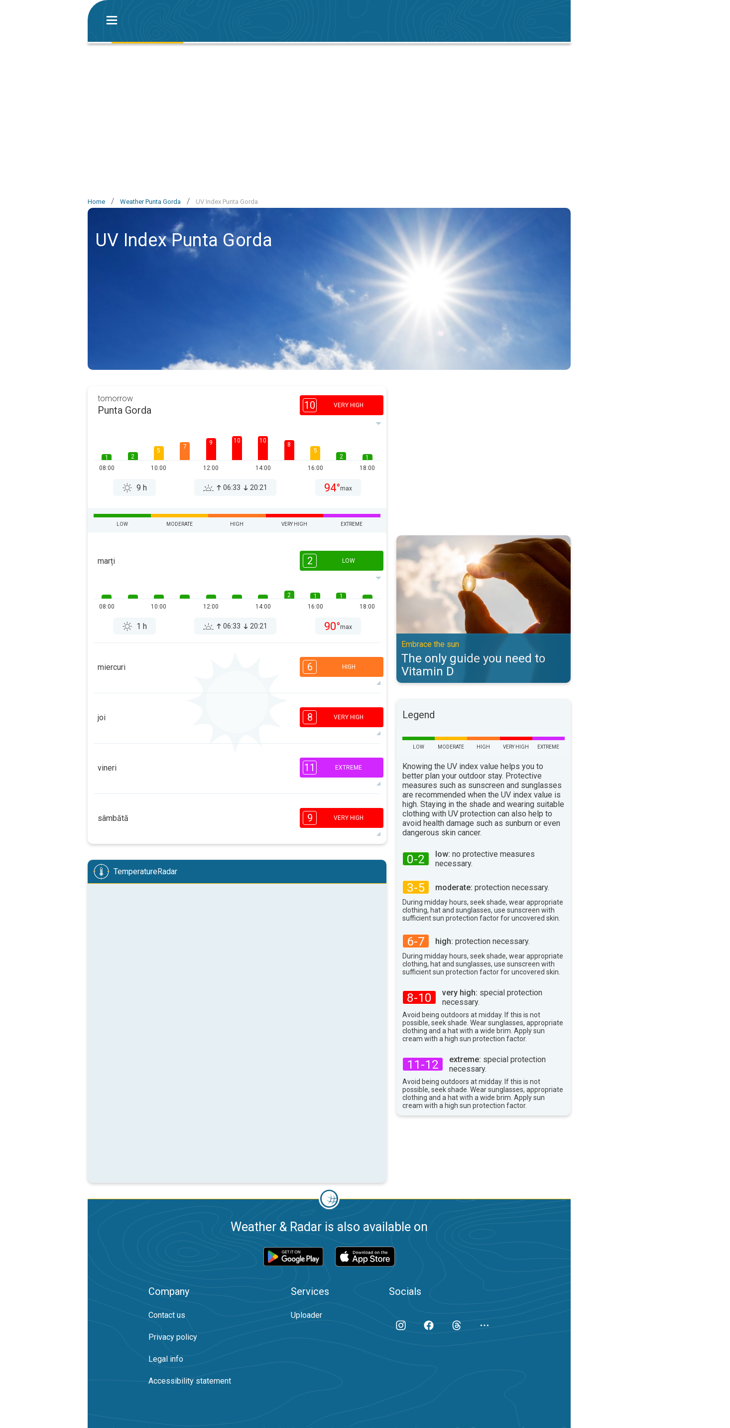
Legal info (165, 1359)
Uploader (306, 1315)
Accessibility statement (189, 1381)
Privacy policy (172, 1337)
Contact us (166, 1315)
